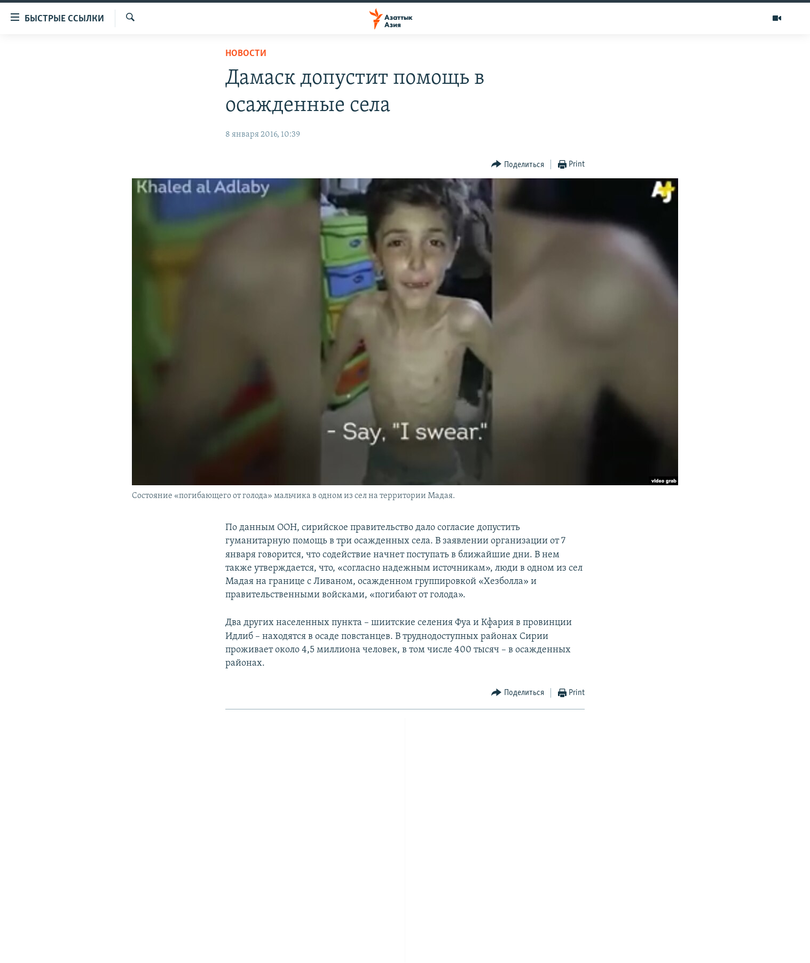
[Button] (517, 164)
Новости (245, 54)
